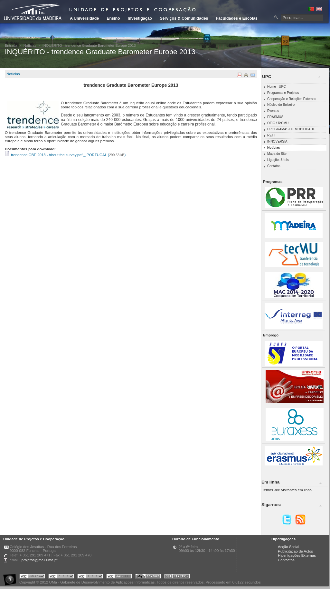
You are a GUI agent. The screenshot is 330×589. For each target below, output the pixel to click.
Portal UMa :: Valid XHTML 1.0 (32, 577)
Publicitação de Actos (295, 551)
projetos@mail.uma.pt (40, 560)
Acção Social (288, 547)
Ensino (113, 18)
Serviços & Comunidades (184, 18)
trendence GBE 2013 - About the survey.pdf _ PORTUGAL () (65, 155)
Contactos (286, 560)
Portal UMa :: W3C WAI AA (119, 577)
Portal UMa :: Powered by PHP (148, 577)
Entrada (11, 45)
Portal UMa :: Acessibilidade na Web (11, 577)
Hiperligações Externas (297, 555)
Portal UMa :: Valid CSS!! (61, 577)
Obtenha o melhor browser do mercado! (177, 577)
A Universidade (84, 18)
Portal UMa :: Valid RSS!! (90, 577)
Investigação (140, 18)
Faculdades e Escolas (236, 18)
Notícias (30, 45)
